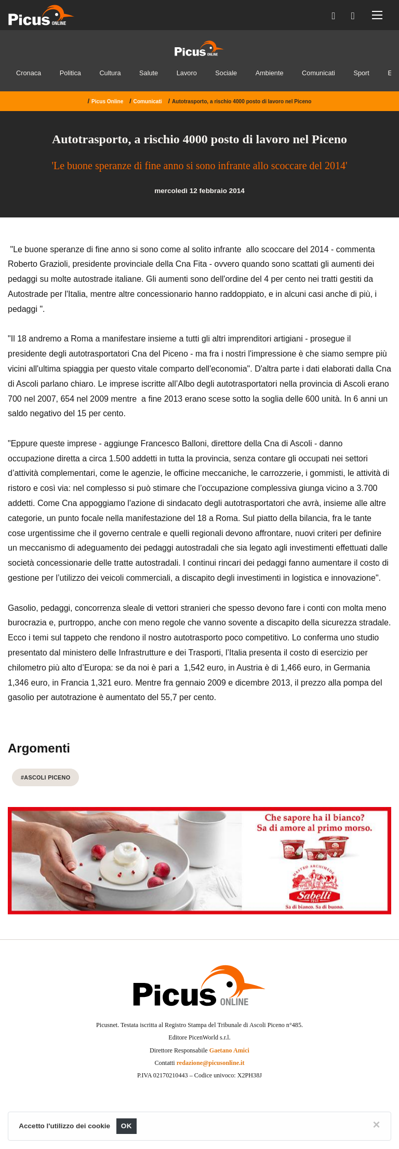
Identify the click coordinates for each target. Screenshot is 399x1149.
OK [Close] (126, 1126)
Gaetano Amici (229, 1050)
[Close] (377, 1124)
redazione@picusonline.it (211, 1062)
